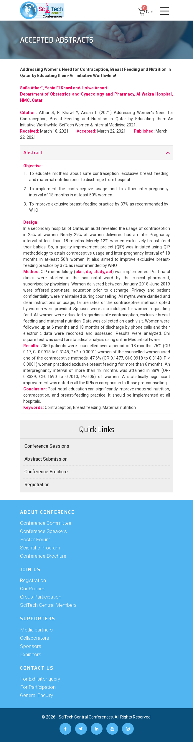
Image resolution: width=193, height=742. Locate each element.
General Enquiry (36, 695)
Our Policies (32, 588)
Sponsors (30, 646)
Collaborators (34, 638)
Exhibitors (30, 654)
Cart (146, 11)
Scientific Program (40, 548)
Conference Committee (45, 523)
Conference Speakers (43, 531)
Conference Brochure (46, 471)
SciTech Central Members (48, 605)
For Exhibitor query (40, 679)
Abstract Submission (45, 459)
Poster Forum (35, 539)
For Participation (38, 687)
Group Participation (40, 597)
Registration (37, 484)
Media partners (36, 630)
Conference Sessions (46, 446)
